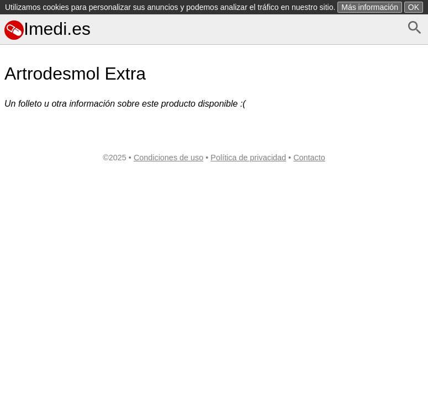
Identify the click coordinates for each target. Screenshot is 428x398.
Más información (369, 7)
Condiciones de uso (168, 157)
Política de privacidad (248, 157)
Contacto (309, 157)
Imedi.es (47, 29)
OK (413, 7)
